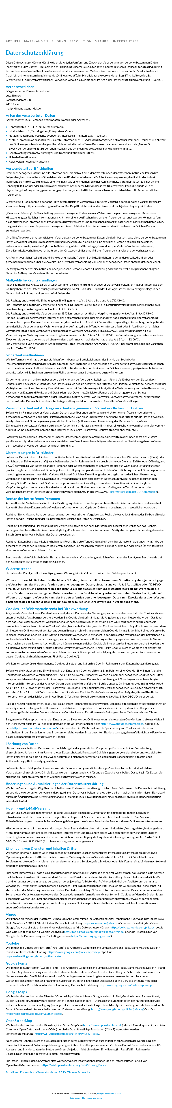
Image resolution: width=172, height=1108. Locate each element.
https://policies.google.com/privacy (132, 927)
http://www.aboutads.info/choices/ (122, 723)
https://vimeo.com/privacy (100, 923)
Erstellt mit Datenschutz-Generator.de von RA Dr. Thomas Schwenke (48, 1072)
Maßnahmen (36, 41)
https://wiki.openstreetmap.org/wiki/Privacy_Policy (67, 1033)
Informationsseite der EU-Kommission (133, 491)
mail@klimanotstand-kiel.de (109, 1093)
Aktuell (13, 41)
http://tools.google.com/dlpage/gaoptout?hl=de (94, 931)
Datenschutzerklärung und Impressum (86, 1098)
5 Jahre (102, 41)
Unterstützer (125, 41)
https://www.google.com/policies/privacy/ (74, 952)
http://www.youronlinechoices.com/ (34, 728)
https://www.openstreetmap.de (102, 1025)
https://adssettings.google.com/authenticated (34, 956)
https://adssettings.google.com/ (91, 936)
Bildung (58, 41)
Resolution (81, 41)
